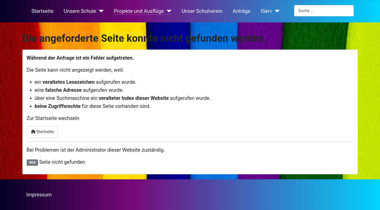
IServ (266, 11)
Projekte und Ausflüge (139, 11)
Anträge (242, 11)
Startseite (42, 11)
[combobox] (324, 10)
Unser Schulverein (202, 11)
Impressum (39, 195)
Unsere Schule (80, 11)
